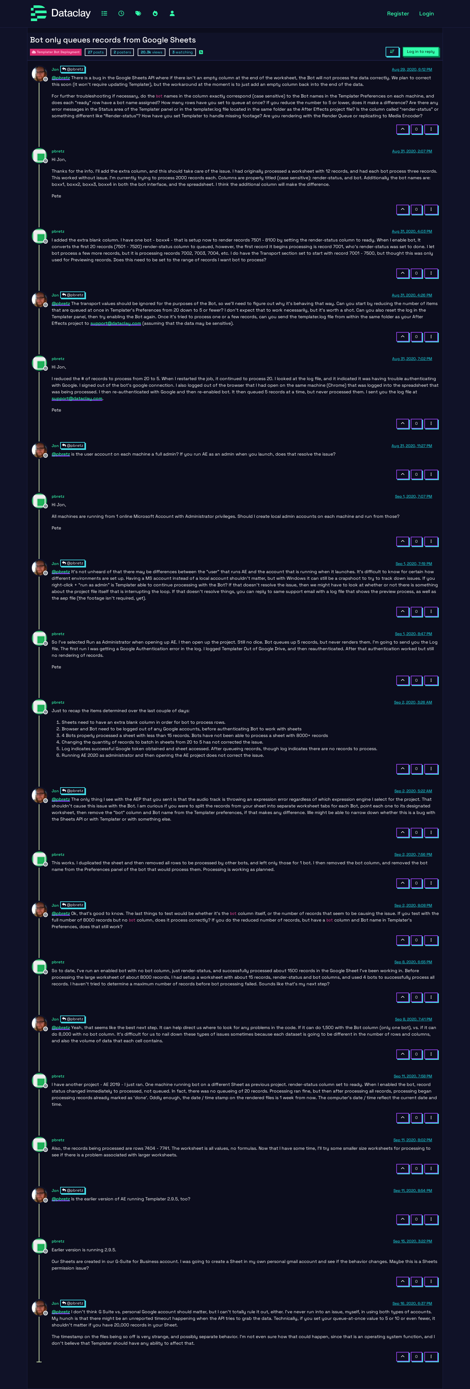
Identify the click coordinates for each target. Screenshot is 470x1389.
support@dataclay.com (115, 323)
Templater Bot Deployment (56, 52)
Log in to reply (421, 51)
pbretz (58, 151)
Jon (55, 69)
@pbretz (72, 69)
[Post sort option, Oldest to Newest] (392, 51)
